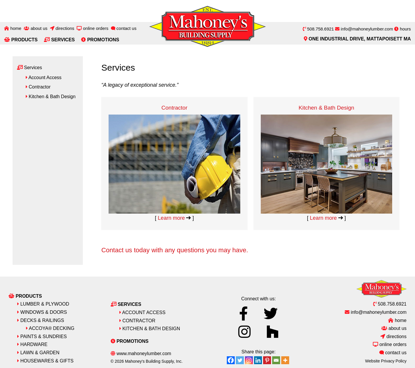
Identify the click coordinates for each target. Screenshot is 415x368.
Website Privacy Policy (386, 360)
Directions (62, 28)
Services (59, 39)
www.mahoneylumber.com (141, 353)
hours (402, 28)
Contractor (174, 107)
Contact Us (124, 28)
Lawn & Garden (38, 352)
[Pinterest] (267, 360)
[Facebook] (231, 360)
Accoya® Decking (50, 328)
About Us (35, 28)
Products (20, 39)
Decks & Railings (40, 319)
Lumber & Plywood (43, 303)
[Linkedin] (258, 360)
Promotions (100, 39)
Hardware (32, 344)
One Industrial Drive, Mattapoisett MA (357, 38)
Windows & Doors (42, 311)
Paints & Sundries (42, 336)
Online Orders (92, 28)
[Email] (276, 360)
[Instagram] (249, 360)
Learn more (174, 218)
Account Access (44, 77)
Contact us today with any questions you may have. (174, 249)
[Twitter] (240, 360)
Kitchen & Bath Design (326, 120)
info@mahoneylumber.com (364, 28)
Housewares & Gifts (45, 360)
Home (12, 28)
